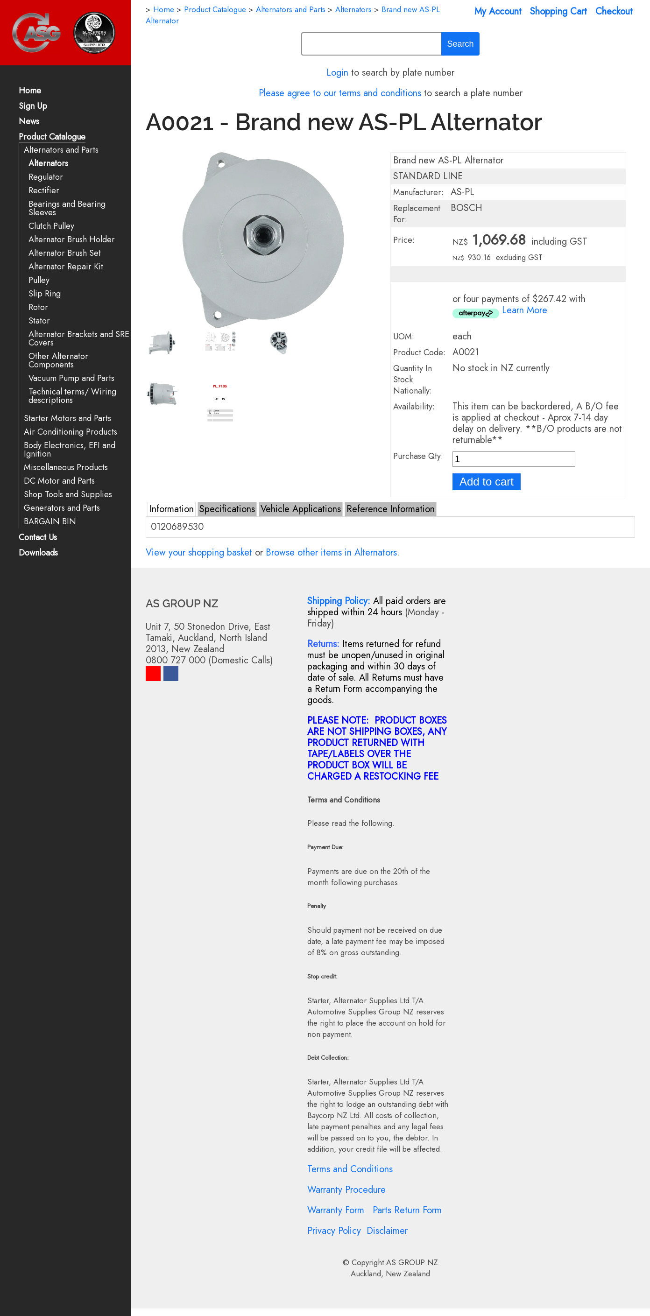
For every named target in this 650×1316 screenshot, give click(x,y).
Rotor (38, 307)
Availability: (414, 407)
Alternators (48, 163)
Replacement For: (416, 213)
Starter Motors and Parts (67, 418)
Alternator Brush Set (64, 253)
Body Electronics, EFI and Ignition (69, 449)
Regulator (45, 177)
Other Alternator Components (58, 360)
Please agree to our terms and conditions (340, 93)
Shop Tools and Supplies (68, 494)
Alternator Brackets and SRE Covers (78, 338)
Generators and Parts (62, 508)
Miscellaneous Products (66, 467)
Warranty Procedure (346, 1189)
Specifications (227, 509)
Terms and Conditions (350, 1169)
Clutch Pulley (51, 226)
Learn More (524, 310)
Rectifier (43, 190)
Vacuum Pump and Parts (71, 378)
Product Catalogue (52, 137)
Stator (39, 321)
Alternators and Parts (61, 150)
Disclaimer (387, 1231)
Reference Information (390, 509)
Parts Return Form (407, 1210)
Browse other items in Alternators (331, 552)
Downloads (38, 553)
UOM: (403, 337)
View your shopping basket (199, 552)
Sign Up (33, 107)
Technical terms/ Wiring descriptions (72, 396)
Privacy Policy (334, 1231)
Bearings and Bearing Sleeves (67, 208)
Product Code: (419, 352)
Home (30, 91)
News (29, 122)
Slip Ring (44, 293)
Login (337, 72)
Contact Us (38, 538)
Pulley (38, 280)
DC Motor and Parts (59, 481)
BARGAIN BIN (50, 521)
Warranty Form (335, 1210)
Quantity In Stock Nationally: (412, 379)
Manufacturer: (418, 192)
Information (171, 509)
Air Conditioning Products (70, 432)
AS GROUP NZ (412, 1262)
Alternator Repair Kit (65, 266)
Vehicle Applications (301, 509)
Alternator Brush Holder (71, 239)
